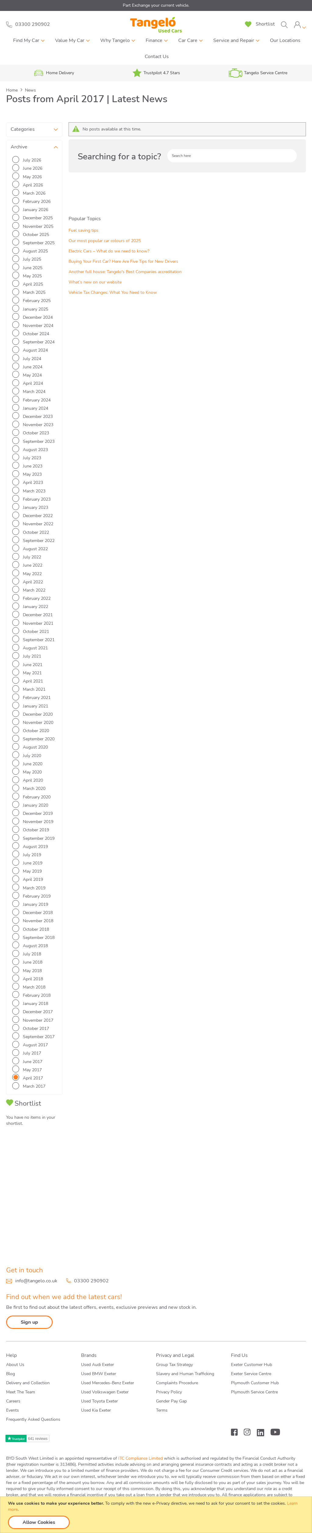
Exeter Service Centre (251, 1374)
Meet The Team (20, 1392)
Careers (13, 1401)
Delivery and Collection (28, 1383)
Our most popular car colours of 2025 (34, 1125)
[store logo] (156, 25)
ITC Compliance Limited (140, 1458)
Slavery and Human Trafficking (185, 1374)
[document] (157, 1514)
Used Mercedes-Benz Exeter (107, 1383)
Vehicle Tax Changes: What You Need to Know (32, 1201)
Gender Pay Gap (171, 1401)
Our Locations (285, 40)
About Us (15, 1365)
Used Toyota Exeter (99, 1401)
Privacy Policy (169, 1392)
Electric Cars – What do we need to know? (32, 1142)
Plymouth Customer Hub (255, 1383)
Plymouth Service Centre (254, 1392)
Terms (162, 1410)
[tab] (300, 25)
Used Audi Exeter (97, 1365)
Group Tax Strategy (174, 1365)
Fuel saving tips (21, 1112)
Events (12, 1410)
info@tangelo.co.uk (36, 1281)
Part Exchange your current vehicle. (156, 5)
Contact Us (157, 56)
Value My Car (69, 40)
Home (12, 90)
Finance (154, 40)
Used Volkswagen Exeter (105, 1392)
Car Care (187, 40)
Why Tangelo (115, 40)
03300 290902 (91, 1281)
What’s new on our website (32, 1188)
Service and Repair (233, 40)
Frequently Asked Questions (33, 1419)
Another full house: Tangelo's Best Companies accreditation (34, 1174)
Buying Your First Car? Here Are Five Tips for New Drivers (34, 1158)
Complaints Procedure (177, 1383)
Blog (10, 1374)
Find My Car (26, 40)
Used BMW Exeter (98, 1374)
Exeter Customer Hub (251, 1365)
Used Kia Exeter (96, 1410)
